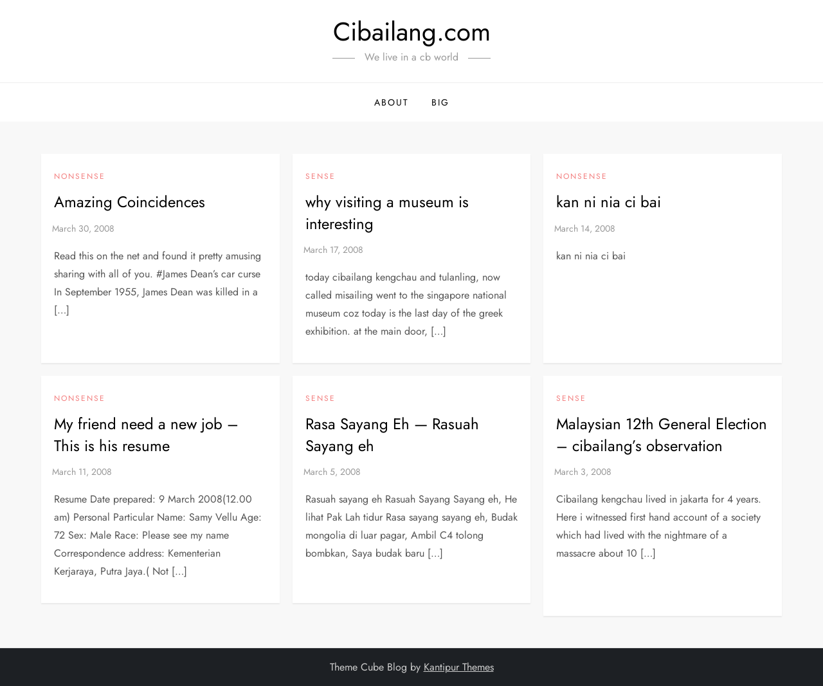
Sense (320, 177)
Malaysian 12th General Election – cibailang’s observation (661, 435)
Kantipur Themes (459, 667)
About (391, 102)
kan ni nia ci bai (608, 201)
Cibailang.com (412, 31)
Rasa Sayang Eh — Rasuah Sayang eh (392, 435)
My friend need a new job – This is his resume (146, 435)
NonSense (79, 177)
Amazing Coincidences (129, 201)
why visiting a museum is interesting (387, 212)
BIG (440, 102)
